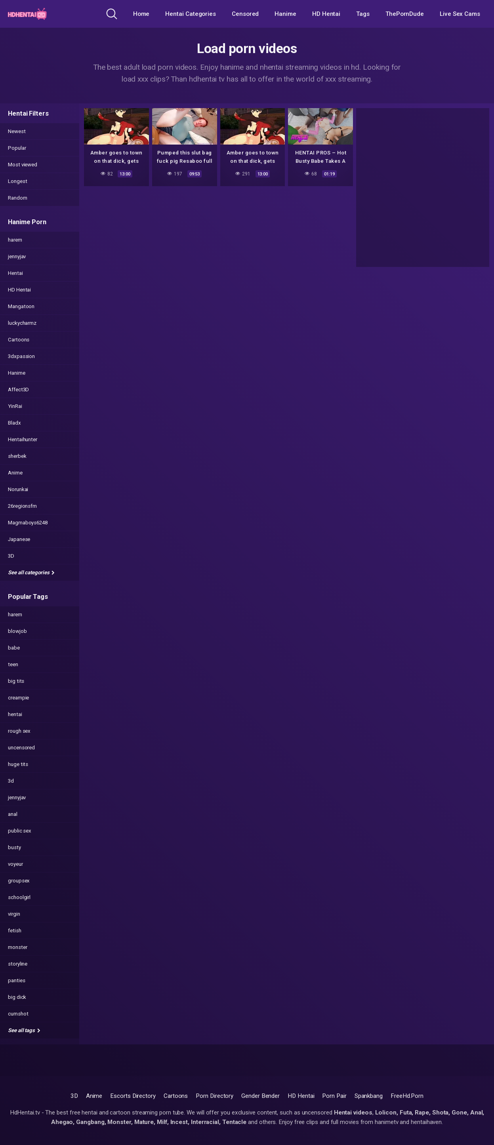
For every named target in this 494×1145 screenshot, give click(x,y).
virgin (14, 914)
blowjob (17, 631)
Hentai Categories (190, 13)
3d (11, 781)
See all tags (24, 1030)
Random (17, 198)
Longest (17, 181)
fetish (14, 931)
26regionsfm (22, 506)
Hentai (15, 273)
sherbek (17, 456)
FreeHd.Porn (407, 1095)
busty (14, 847)
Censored (245, 13)
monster (17, 947)
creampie (18, 698)
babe (14, 648)
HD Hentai (326, 13)
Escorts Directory (133, 1095)
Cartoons (18, 340)
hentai (15, 714)
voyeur (15, 864)
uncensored (21, 748)
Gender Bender (260, 1095)
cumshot (18, 1014)
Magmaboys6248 (28, 523)
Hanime (285, 13)
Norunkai (18, 489)
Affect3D (18, 389)
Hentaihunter (22, 439)
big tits (16, 681)
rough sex (19, 731)
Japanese (19, 539)
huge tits (18, 764)
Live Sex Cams (460, 13)
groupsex (19, 881)
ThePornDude (404, 13)
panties (16, 980)
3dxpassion (21, 356)
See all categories (31, 572)
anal (12, 814)
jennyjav (17, 256)
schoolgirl (19, 897)
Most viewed (22, 165)
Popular (17, 148)
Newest (17, 131)
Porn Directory (214, 1095)
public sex (19, 831)
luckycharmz (22, 323)
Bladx (14, 423)
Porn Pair (334, 1095)
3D (11, 556)
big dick (17, 997)
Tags (363, 13)
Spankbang (369, 1095)
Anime (15, 473)
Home (141, 13)
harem (15, 240)
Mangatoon (21, 306)
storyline (17, 964)
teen (13, 664)
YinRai (15, 406)
